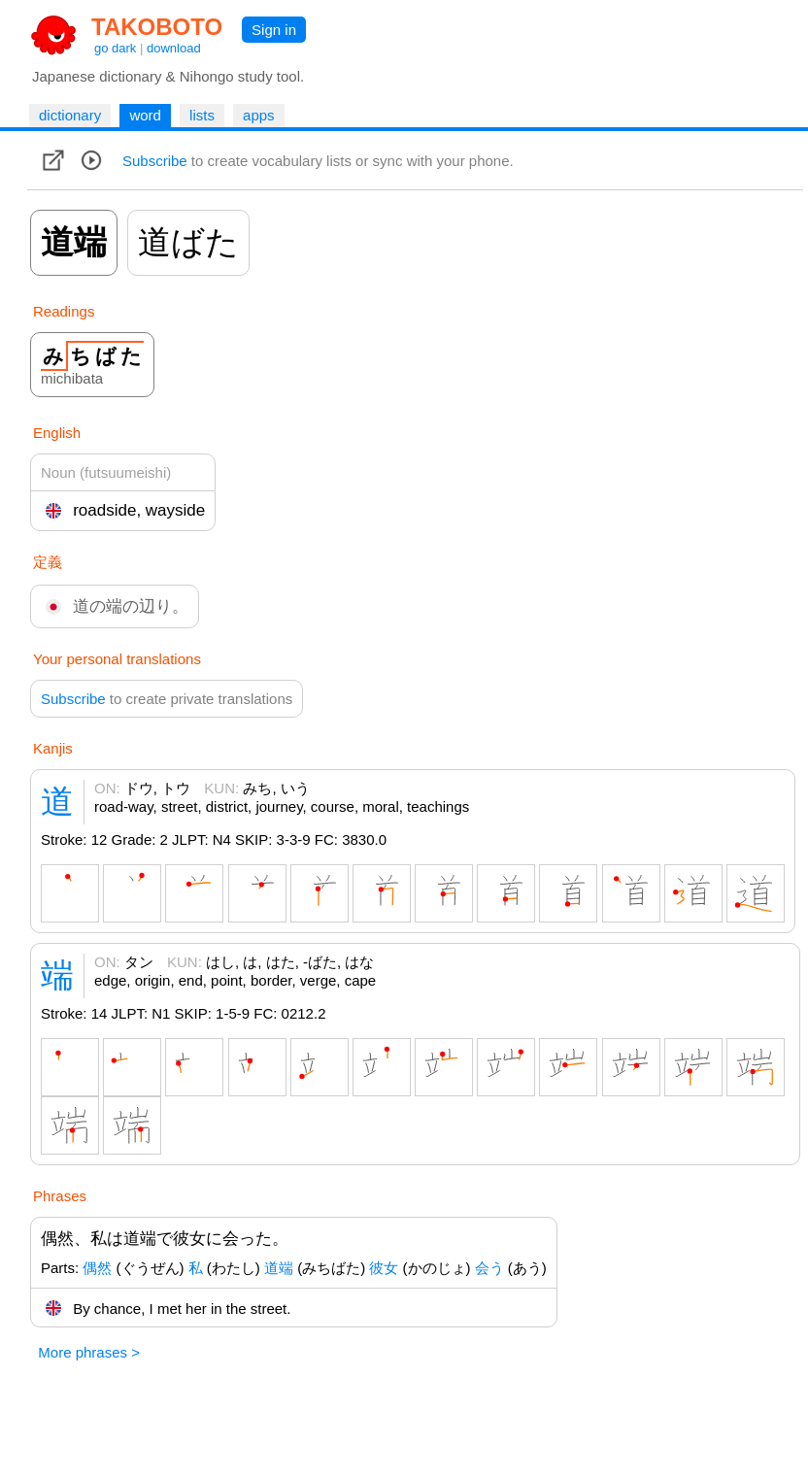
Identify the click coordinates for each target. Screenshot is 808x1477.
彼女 (383, 1267)
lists (202, 115)
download (174, 48)
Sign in (274, 29)
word (145, 115)
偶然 (97, 1267)
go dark (115, 48)
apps (259, 115)
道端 (278, 1267)
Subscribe (154, 160)
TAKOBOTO (156, 27)
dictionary (70, 115)
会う (489, 1267)
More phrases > (89, 1352)
